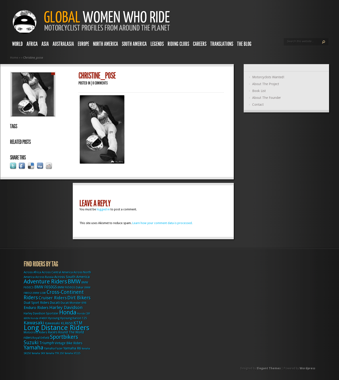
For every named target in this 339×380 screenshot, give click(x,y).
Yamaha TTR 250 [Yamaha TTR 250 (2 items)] (55, 353)
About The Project (265, 84)
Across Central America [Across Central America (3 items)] (57, 272)
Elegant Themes (269, 368)
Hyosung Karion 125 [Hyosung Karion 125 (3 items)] (73, 318)
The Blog (244, 44)
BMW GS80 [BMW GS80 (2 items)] (39, 293)
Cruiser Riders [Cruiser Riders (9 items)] (53, 297)
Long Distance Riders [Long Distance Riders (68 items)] (56, 328)
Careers (199, 44)
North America (105, 44)
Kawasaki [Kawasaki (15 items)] (34, 323)
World (17, 44)
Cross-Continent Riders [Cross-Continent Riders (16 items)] (54, 294)
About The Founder (266, 98)
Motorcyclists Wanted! (268, 77)
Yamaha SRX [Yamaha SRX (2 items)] (38, 353)
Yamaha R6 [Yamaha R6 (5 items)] (72, 348)
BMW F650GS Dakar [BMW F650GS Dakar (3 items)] (71, 287)
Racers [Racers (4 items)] (52, 332)
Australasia (63, 44)
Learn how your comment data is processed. (162, 223)
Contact (258, 104)
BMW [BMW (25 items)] (74, 281)
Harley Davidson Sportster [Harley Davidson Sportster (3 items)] (41, 313)
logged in (103, 209)
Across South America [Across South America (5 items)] (72, 277)
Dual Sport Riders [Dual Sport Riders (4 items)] (36, 303)
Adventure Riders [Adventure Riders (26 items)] (45, 281)
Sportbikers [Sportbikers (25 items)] (64, 337)
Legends (157, 44)
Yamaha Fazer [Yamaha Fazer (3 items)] (53, 348)
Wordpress (307, 368)
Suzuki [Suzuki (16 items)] (31, 342)
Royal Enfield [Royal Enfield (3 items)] (40, 338)
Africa (32, 44)
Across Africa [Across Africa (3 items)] (32, 272)
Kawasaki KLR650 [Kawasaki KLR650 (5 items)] (59, 323)
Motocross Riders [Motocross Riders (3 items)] (35, 332)
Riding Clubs (178, 44)
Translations (221, 44)
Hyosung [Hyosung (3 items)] (54, 318)
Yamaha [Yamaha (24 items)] (33, 347)
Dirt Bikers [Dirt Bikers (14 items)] (79, 297)
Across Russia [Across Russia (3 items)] (44, 277)
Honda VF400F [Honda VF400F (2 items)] (39, 318)
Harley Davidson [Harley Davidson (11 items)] (66, 307)
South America (134, 44)
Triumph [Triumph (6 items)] (46, 343)
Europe (83, 44)
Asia (45, 44)
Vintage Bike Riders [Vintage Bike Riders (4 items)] (68, 343)
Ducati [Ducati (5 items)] (55, 302)
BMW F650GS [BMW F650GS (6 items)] (45, 287)
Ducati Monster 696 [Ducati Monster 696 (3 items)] (74, 303)
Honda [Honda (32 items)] (67, 312)
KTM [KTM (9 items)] (77, 322)
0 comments (100, 83)
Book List (259, 91)
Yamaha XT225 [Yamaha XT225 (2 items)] (73, 353)
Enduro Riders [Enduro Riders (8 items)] (36, 307)
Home (14, 57)
